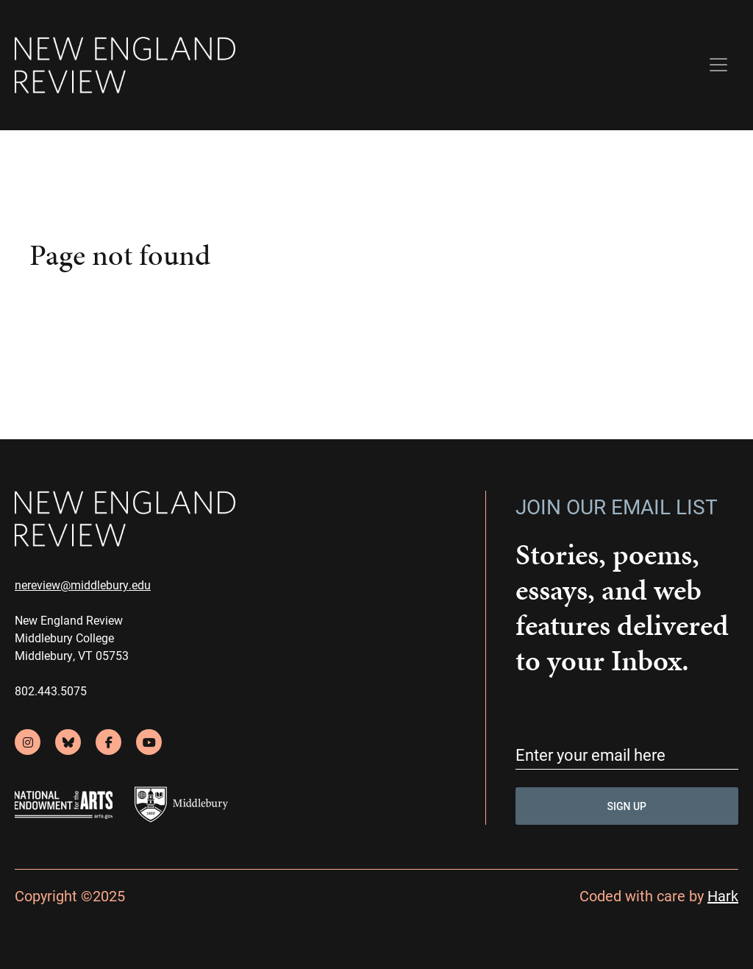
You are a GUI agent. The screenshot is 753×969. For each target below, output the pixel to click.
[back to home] (125, 65)
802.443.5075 (51, 690)
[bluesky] (68, 742)
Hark (722, 895)
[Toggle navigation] (718, 65)
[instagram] (27, 742)
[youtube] (149, 742)
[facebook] (108, 742)
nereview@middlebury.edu (83, 584)
